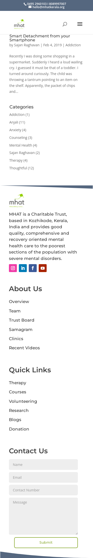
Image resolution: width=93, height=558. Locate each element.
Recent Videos (24, 347)
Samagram (20, 329)
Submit (46, 542)
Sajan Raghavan (27, 45)
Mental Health (20, 145)
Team (15, 310)
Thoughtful (18, 168)
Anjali (13, 122)
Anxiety (15, 129)
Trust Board (21, 320)
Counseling (18, 137)
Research (19, 410)
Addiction (73, 45)
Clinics (16, 338)
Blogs (15, 419)
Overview (19, 301)
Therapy (16, 160)
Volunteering (23, 401)
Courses (17, 391)
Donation (19, 429)
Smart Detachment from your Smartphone (39, 38)
